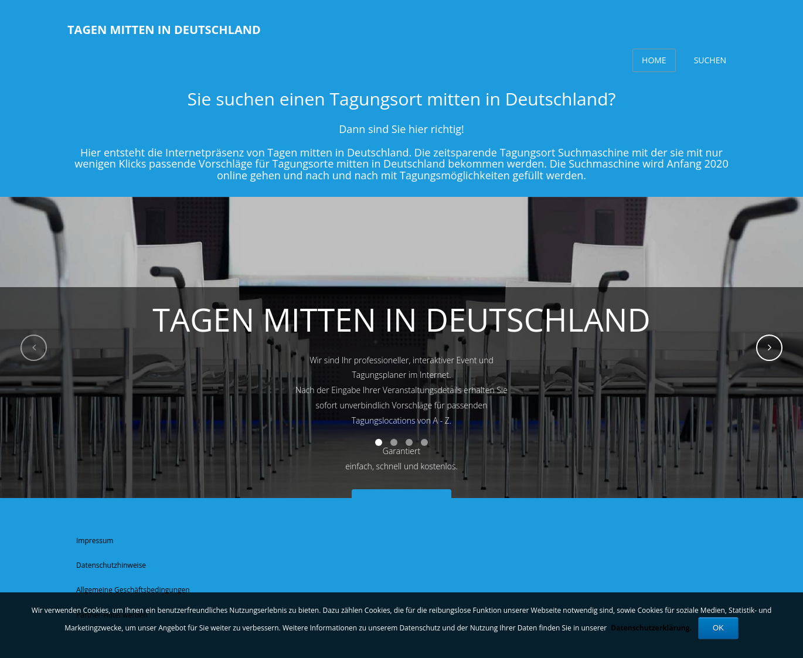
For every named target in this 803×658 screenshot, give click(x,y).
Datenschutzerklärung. (651, 628)
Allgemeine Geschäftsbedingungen (133, 590)
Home (654, 60)
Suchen (710, 60)
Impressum (94, 541)
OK (718, 627)
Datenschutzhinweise (111, 565)
